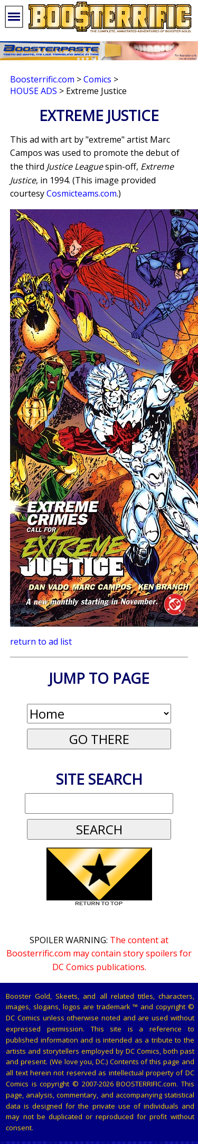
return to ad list (41, 641)
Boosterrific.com (42, 79)
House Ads (33, 91)
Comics (97, 79)
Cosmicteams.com (81, 193)
